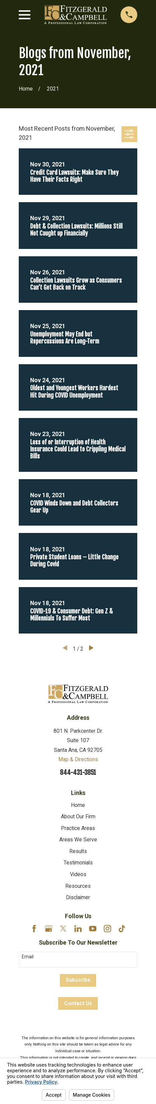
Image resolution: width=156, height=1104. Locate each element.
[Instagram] (107, 928)
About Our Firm (78, 816)
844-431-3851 (78, 773)
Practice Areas (78, 828)
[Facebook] (34, 928)
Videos (78, 874)
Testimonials (78, 862)
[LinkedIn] (78, 928)
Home (78, 805)
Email (27, 956)
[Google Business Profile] (48, 928)
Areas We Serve (78, 839)
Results (78, 851)
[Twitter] (63, 928)
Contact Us (78, 1003)
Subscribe (78, 980)
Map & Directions (78, 759)
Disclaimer (78, 897)
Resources (78, 886)
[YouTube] (92, 928)
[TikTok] (122, 928)
